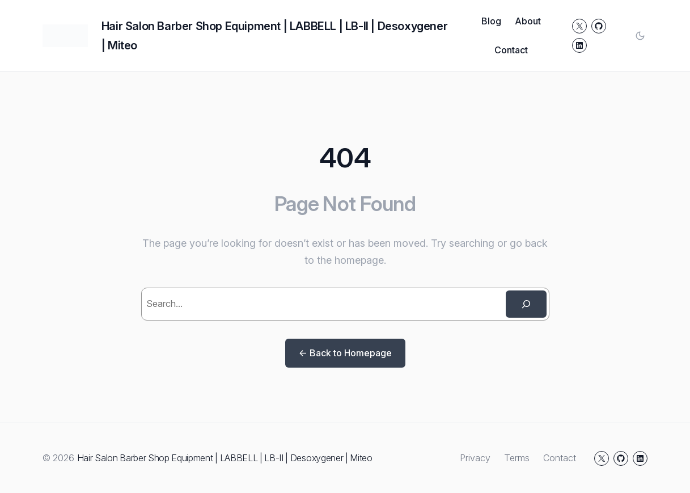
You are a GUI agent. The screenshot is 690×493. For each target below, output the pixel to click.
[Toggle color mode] (640, 35)
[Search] (526, 304)
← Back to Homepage (345, 353)
